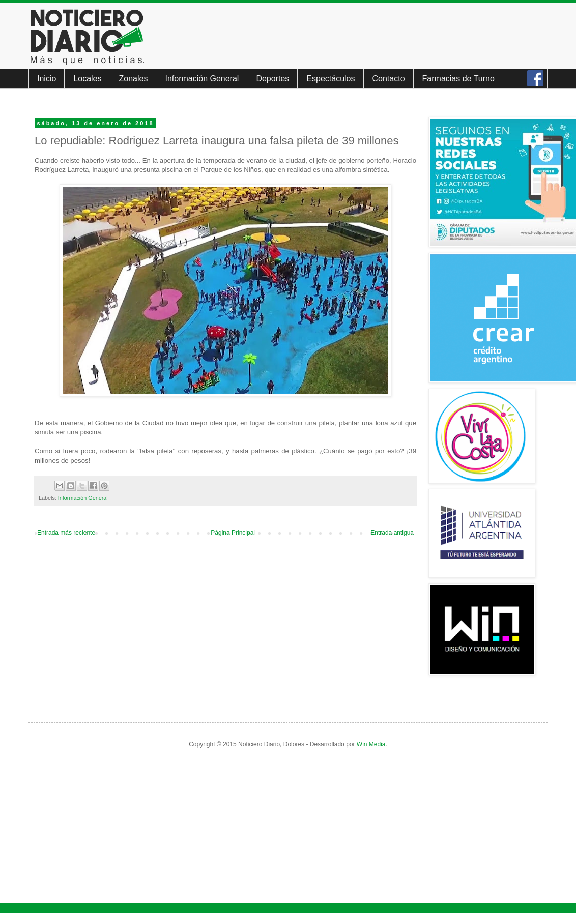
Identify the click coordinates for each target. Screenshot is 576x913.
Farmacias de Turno (458, 78)
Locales (87, 78)
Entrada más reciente (66, 532)
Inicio (46, 78)
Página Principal (233, 532)
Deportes (272, 78)
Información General (202, 78)
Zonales (133, 78)
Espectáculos (330, 78)
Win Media (371, 744)
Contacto (388, 78)
